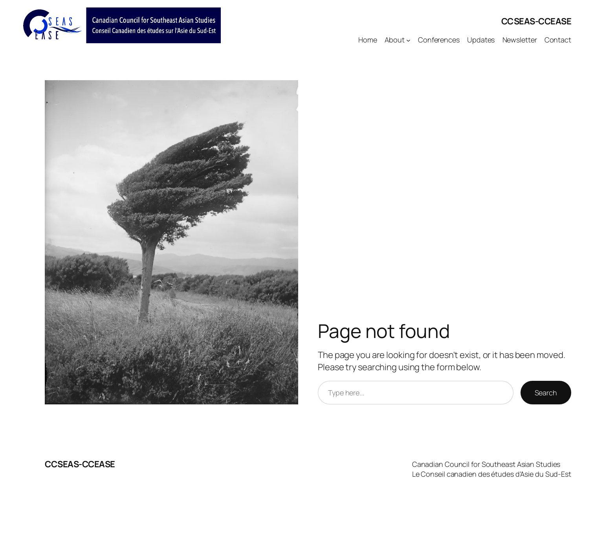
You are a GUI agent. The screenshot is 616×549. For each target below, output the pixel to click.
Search (546, 392)
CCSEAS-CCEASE (536, 21)
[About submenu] (408, 40)
